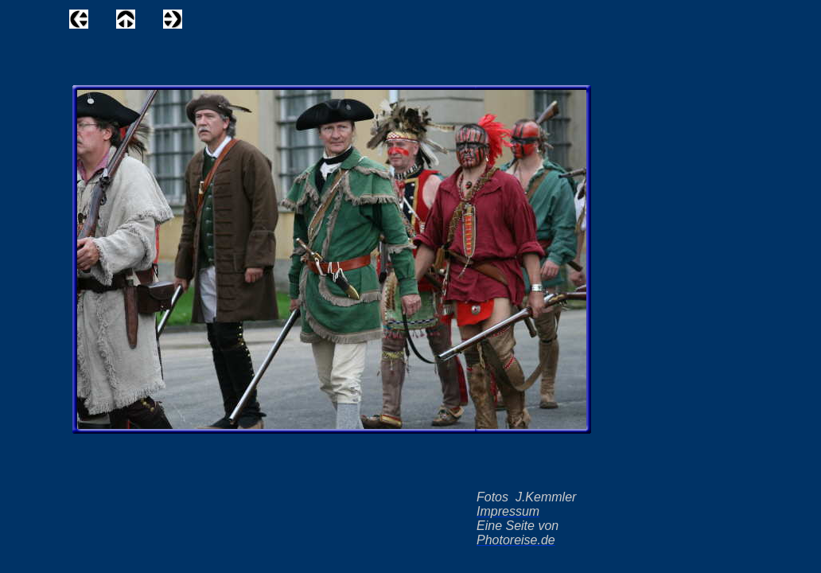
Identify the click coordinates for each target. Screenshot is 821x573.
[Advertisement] (394, 24)
